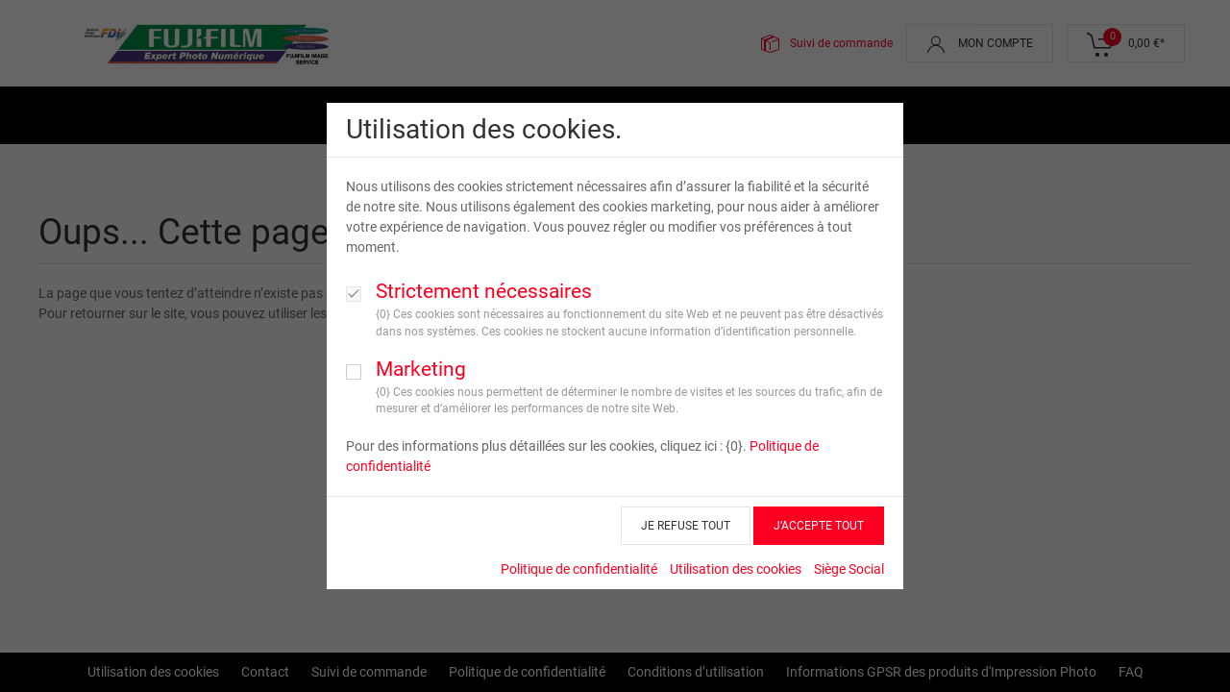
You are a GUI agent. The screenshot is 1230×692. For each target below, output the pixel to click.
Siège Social (849, 569)
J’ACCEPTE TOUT (819, 525)
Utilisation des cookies (735, 569)
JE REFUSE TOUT (685, 525)
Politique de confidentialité (579, 569)
